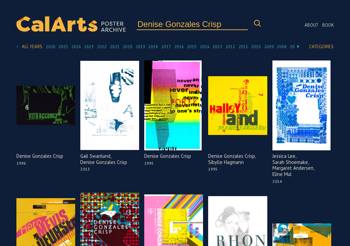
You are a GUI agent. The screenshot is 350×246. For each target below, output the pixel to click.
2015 (192, 47)
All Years (32, 47)
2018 (153, 47)
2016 (179, 47)
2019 (140, 47)
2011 (243, 47)
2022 (102, 47)
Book (328, 25)
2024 (76, 47)
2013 (217, 47)
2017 (166, 47)
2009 (269, 47)
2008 (281, 47)
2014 (205, 47)
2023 (89, 47)
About (311, 25)
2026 (50, 47)
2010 (256, 47)
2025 (63, 47)
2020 (127, 47)
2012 (230, 47)
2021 (115, 47)
